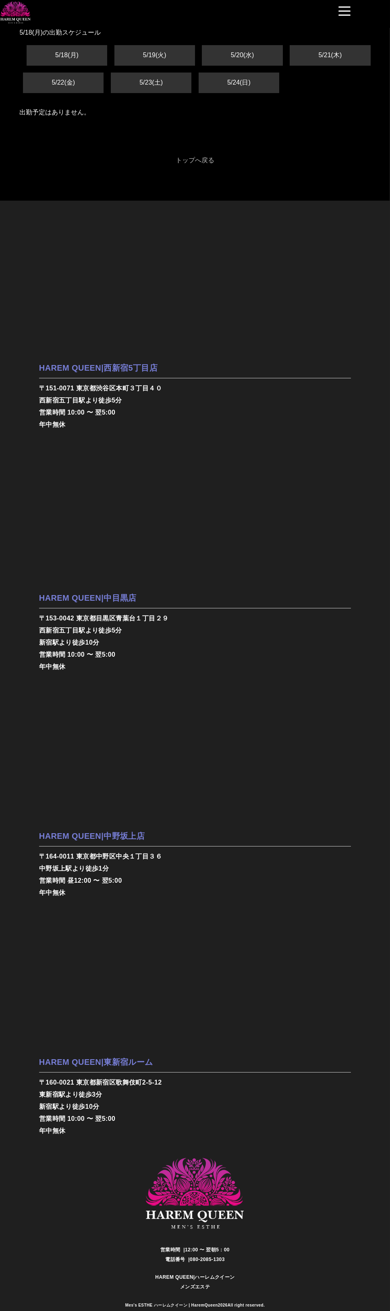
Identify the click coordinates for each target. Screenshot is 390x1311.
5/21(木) (330, 55)
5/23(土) (151, 82)
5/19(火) (154, 55)
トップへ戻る (195, 160)
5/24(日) (239, 82)
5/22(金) (63, 82)
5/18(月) (67, 55)
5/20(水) (242, 55)
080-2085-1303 (207, 1259)
